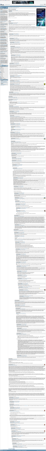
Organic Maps (3, 35)
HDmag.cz (6, 0)
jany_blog (17, 10)
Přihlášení (42, 6)
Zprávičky (1, 7)
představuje (1, 60)
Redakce (37, 450)
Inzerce (39, 450)
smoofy (15, 430)
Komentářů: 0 (2, 64)
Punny (18, 197)
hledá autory (9, 4)
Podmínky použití (41, 450)
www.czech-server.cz (5, 450)
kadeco (17, 22)
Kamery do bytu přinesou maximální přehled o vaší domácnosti (4, 84)
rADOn (13, 83)
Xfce (1, 76)
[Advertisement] (15, 19)
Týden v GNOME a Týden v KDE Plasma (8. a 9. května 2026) (3, 49)
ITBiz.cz (4, 0)
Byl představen (1, 10)
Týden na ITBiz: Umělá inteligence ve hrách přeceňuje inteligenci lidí (4, 81)
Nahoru (13, 448)
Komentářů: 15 (4, 21)
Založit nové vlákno (10, 448)
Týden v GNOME (3, 51)
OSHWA (3, 28)
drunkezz (12, 22)
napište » (7, 7)
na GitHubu (1, 62)
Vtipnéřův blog (19, 75)
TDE (1, 75)
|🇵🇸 (0, 64)
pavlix (19, 210)
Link (14, 34)
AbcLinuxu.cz (1, 0)
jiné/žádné (1, 77)
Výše (13, 34)
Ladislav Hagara (1, 21)
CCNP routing (26, 405)
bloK (18, 83)
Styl (0, 6)
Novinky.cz (6, 20)
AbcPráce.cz (8, 0)
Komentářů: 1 (4, 36)
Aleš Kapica (20, 207)
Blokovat (14, 23)
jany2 (12, 10)
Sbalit (11, 23)
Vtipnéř (13, 75)
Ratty (7, 10)
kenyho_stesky (26, 207)
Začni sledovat (12, 20)
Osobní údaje (44, 450)
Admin (11, 11)
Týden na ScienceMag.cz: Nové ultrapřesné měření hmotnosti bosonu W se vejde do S (4, 82)
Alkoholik (19, 123)
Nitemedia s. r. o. (20, 450)
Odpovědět (10, 11)
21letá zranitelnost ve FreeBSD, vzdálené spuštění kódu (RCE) (3, 43)
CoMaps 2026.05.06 (2, 31)
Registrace (45, 6)
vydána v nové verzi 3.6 (2, 24)
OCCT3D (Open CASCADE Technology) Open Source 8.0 (3, 37)
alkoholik (14, 123)
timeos (18, 224)
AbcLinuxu (2, 80)
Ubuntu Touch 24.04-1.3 (2, 53)
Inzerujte (24, 4)
